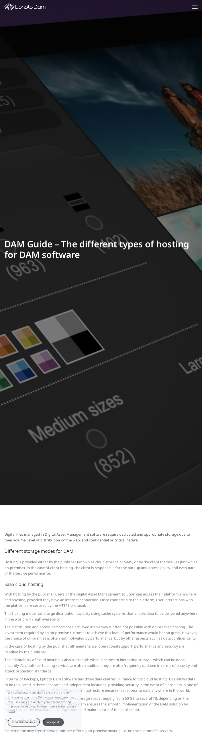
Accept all (53, 725)
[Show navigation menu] (194, 6)
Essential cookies (24, 725)
